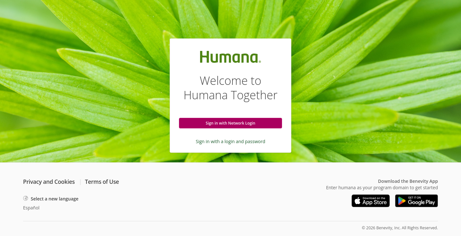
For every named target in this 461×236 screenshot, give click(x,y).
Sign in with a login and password (230, 141)
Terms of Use (102, 181)
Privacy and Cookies (49, 181)
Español (31, 208)
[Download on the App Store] (371, 200)
